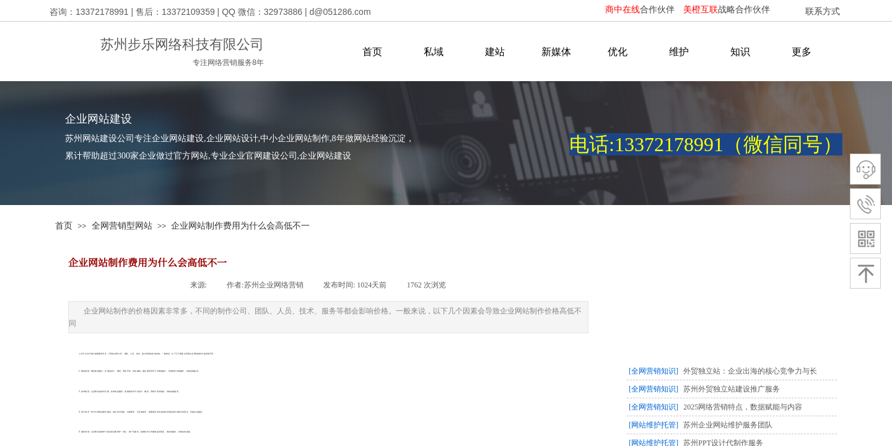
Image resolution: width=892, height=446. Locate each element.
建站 (495, 51)
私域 (434, 51)
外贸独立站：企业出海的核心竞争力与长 (750, 371)
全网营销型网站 (122, 225)
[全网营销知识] (653, 371)
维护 (679, 51)
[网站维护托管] (653, 425)
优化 (617, 51)
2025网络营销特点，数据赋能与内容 (742, 407)
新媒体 (556, 51)
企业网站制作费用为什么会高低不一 (240, 225)
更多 (801, 51)
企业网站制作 (84, 353)
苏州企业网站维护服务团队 (727, 425)
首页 (372, 51)
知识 (740, 51)
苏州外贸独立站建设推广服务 (731, 389)
